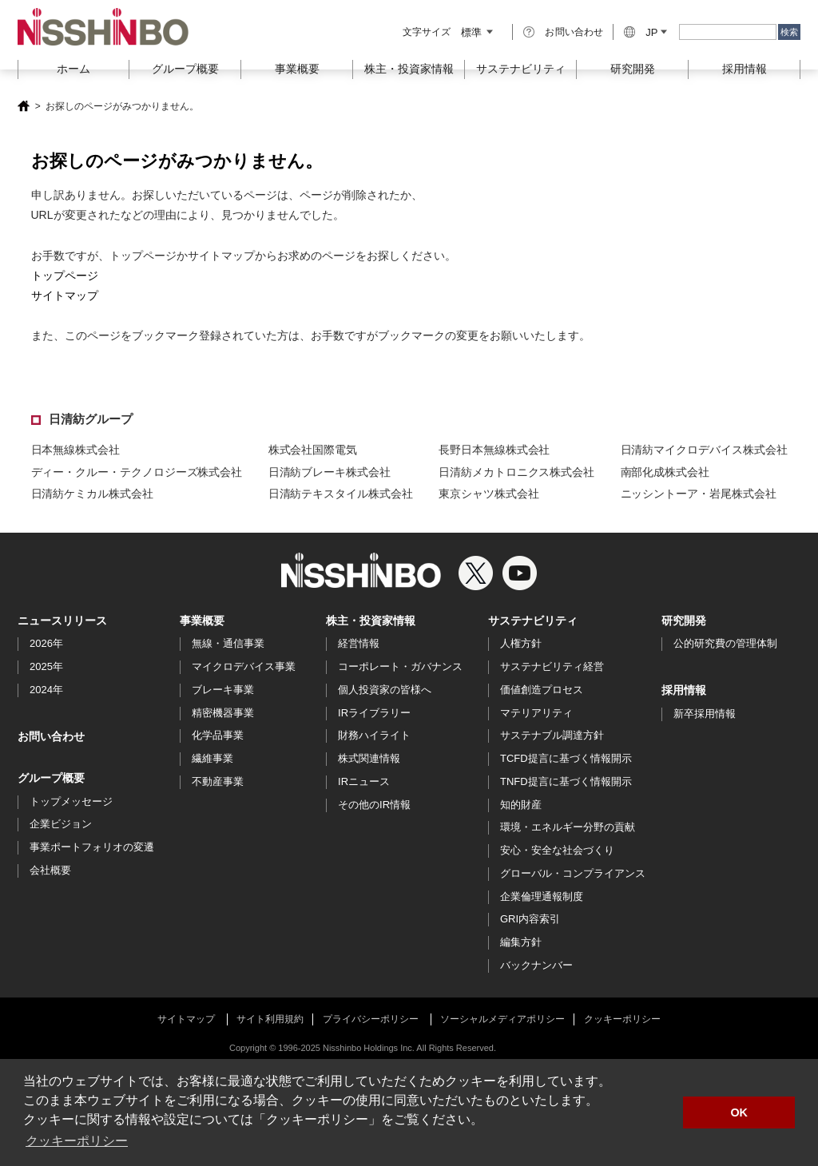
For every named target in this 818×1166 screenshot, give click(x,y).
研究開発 (632, 68)
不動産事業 (218, 781)
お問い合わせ (574, 32)
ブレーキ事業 (223, 690)
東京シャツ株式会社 (488, 493)
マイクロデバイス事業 (244, 666)
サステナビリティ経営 (552, 666)
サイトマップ (64, 295)
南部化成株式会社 (665, 472)
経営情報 (358, 643)
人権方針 (521, 643)
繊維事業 (212, 758)
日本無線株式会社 (75, 449)
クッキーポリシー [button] (77, 1141)
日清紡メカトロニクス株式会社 (516, 472)
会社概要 (50, 870)
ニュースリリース (62, 620)
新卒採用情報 (704, 714)
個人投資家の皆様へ (384, 690)
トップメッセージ (71, 801)
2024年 (46, 690)
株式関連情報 (369, 758)
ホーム (73, 68)
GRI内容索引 (530, 919)
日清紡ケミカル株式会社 (92, 493)
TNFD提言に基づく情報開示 (566, 781)
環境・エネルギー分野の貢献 (567, 827)
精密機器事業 (223, 713)
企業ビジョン (61, 824)
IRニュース (364, 781)
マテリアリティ (536, 713)
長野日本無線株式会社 (494, 449)
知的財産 (521, 805)
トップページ (64, 275)
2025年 (46, 666)
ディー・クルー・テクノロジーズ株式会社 (137, 472)
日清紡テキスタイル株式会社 (340, 493)
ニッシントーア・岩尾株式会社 (698, 493)
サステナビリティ (533, 620)
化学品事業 (218, 735)
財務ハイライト (374, 735)
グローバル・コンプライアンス (572, 873)
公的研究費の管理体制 (725, 643)
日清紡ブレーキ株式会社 (329, 472)
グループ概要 (51, 777)
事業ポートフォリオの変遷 (92, 847)
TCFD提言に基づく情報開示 (566, 758)
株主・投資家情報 (370, 620)
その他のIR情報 (374, 805)
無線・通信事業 (228, 643)
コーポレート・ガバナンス (400, 666)
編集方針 (521, 942)
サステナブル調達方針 (552, 735)
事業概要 (202, 620)
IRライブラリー (374, 713)
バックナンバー (536, 965)
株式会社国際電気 (312, 449)
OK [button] (739, 1112)
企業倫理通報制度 (541, 896)
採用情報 (744, 68)
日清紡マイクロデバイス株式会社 (704, 449)
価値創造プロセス (541, 690)
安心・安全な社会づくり (557, 850)
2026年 (46, 643)
